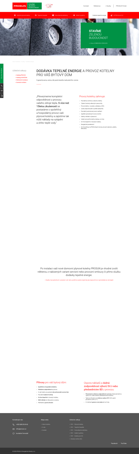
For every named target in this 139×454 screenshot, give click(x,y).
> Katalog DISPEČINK (21, 77)
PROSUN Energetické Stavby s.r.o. (27, 6)
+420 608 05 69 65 (22, 424)
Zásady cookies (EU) (76, 439)
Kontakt (86, 6)
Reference (97, 6)
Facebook (114, 443)
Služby (108, 6)
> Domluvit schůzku (20, 82)
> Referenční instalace (21, 80)
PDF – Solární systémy (77, 433)
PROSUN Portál (121, 6)
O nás (43, 427)
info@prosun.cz (21, 429)
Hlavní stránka (16, 61)
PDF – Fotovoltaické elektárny (79, 430)
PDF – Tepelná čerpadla (77, 427)
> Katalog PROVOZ (20, 75)
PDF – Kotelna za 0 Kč (77, 436)
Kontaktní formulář (22, 433)
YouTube (124, 443)
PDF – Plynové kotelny (77, 424)
